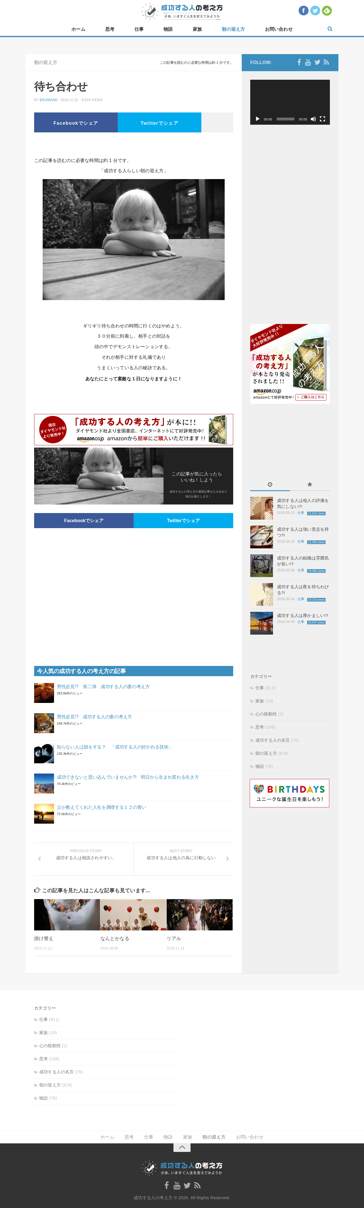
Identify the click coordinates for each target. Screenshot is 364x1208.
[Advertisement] (133, 146)
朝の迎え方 (233, 29)
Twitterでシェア (160, 123)
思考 (109, 29)
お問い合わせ (279, 29)
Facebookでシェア (75, 123)
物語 (168, 29)
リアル (174, 938)
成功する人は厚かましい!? (302, 615)
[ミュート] (313, 119)
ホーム (78, 29)
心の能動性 (266, 713)
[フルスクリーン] (322, 119)
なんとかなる (114, 938)
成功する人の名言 (272, 740)
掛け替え (43, 938)
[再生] (257, 119)
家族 (197, 29)
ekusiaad (48, 100)
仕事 (139, 29)
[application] (290, 102)
